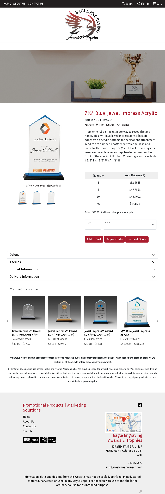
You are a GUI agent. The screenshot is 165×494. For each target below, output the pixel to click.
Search (128, 3)
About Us (28, 421)
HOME (7, 3)
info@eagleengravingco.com (124, 467)
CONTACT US (35, 3)
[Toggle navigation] (5, 46)
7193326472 (135, 463)
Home (26, 416)
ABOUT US (19, 3)
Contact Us (29, 426)
